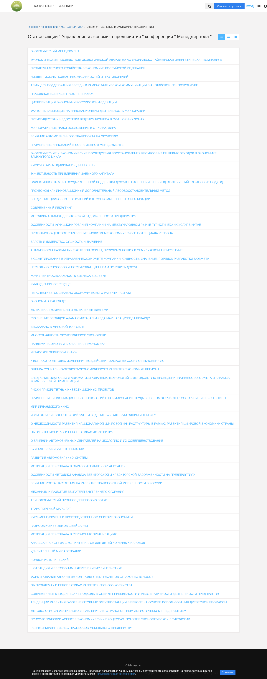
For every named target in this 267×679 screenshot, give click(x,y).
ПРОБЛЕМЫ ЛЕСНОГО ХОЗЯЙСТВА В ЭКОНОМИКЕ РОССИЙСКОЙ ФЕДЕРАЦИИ (88, 68)
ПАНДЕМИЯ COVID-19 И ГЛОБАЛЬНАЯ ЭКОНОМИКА (68, 343)
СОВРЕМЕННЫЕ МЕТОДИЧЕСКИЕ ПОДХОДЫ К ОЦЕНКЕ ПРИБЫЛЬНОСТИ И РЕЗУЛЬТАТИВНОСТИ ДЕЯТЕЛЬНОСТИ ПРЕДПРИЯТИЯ (125, 593)
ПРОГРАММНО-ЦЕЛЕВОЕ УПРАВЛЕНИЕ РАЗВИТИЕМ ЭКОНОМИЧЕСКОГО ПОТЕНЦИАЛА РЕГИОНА (102, 233)
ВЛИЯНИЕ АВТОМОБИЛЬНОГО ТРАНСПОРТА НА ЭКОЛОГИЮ (74, 136)
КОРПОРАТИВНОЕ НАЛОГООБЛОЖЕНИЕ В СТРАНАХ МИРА (73, 127)
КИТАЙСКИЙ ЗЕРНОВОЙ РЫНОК (54, 352)
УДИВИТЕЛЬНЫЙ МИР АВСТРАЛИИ (56, 551)
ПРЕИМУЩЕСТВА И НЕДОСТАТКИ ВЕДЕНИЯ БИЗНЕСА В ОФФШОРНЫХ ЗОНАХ (87, 119)
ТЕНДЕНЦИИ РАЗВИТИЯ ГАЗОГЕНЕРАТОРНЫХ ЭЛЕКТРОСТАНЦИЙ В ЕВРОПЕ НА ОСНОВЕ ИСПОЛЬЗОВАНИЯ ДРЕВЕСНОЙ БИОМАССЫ (129, 602)
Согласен (227, 672)
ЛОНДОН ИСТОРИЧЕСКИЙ (50, 559)
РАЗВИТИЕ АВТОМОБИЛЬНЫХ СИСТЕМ (59, 457)
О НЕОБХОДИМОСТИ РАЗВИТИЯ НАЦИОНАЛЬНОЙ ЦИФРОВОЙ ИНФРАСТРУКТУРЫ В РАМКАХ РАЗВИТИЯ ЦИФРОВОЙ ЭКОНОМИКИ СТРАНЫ (132, 423)
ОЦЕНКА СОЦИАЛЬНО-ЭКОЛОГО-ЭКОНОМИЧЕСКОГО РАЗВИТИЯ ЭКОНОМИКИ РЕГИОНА (95, 369)
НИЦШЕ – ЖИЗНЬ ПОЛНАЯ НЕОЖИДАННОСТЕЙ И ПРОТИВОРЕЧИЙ (79, 76)
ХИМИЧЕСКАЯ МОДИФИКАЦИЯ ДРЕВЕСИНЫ (63, 165)
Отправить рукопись (229, 6)
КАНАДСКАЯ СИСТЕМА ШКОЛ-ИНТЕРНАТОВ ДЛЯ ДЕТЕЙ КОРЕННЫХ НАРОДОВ (88, 542)
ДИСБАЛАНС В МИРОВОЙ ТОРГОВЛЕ (57, 326)
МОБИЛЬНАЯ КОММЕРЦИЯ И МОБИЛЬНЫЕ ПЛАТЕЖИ (69, 309)
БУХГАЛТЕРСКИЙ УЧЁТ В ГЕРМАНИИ (57, 449)
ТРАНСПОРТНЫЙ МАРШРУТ (51, 508)
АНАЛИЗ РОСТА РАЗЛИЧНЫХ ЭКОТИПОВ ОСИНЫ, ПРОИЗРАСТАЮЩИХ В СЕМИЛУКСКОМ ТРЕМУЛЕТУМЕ (107, 250)
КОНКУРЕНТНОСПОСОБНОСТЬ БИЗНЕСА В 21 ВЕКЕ (68, 275)
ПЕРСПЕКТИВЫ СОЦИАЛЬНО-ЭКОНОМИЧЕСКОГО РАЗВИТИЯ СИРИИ (81, 292)
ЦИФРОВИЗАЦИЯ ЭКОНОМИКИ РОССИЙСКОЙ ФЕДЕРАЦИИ (74, 102)
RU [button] (259, 6)
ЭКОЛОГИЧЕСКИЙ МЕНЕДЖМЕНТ (55, 51)
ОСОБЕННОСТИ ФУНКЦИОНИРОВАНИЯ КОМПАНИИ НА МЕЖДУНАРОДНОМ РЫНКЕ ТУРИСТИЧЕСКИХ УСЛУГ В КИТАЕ (116, 224)
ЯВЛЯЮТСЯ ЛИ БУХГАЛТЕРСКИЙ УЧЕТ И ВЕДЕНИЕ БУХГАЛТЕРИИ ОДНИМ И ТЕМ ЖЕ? (93, 415)
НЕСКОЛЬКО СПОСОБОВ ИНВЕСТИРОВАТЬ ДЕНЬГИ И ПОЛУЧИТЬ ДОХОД (84, 267)
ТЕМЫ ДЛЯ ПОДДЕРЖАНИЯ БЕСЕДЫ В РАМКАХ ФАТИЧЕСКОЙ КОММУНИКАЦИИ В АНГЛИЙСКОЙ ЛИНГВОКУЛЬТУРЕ (114, 85)
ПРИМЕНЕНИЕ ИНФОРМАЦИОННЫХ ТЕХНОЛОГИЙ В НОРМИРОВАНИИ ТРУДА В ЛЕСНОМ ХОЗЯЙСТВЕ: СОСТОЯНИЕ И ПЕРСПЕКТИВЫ (128, 398)
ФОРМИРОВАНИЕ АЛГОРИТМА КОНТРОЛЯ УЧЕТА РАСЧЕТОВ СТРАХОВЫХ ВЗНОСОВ (92, 576)
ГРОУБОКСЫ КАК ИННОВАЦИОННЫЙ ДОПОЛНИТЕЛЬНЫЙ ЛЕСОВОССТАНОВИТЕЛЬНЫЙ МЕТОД (100, 190)
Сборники (66, 5)
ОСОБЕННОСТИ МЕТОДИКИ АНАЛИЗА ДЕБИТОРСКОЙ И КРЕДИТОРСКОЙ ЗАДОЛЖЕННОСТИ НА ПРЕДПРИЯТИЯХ (113, 474)
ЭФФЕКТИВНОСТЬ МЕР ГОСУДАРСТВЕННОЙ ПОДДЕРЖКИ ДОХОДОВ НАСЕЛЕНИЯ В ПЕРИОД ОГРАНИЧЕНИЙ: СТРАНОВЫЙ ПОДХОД (127, 182)
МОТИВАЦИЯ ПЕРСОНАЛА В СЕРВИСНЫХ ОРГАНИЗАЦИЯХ (74, 534)
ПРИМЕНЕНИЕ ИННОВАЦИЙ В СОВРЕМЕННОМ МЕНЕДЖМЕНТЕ (77, 144)
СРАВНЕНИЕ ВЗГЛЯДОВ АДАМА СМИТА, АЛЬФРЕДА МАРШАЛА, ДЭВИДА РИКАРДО (90, 318)
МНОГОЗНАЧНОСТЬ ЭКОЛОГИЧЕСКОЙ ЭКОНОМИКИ (68, 335)
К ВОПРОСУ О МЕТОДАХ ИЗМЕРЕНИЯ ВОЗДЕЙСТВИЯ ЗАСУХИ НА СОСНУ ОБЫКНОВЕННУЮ (97, 360)
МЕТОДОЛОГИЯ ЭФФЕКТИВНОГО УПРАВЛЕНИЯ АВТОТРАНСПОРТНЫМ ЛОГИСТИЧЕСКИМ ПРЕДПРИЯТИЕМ (108, 610)
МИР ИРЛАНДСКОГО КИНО (50, 406)
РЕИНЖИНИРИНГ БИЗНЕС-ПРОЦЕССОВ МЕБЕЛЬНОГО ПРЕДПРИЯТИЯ (82, 627)
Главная (33, 26)
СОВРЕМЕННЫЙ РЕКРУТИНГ (51, 207)
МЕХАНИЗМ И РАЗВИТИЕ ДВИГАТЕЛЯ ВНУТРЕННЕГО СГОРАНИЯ (77, 491)
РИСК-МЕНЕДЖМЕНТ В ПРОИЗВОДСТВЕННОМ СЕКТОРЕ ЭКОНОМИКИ (82, 517)
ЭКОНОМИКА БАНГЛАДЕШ (49, 301)
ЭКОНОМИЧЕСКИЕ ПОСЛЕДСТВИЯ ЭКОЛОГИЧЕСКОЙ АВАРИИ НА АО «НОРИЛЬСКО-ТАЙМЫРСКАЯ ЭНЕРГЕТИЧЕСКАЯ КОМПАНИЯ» (126, 59)
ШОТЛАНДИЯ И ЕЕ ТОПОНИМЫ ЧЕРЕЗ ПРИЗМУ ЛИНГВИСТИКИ (76, 568)
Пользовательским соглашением (115, 673)
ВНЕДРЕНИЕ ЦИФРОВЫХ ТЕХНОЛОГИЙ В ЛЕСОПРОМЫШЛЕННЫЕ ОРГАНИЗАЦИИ (90, 199)
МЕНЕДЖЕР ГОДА (72, 26)
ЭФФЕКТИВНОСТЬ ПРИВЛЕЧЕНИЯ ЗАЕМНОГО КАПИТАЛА (72, 173)
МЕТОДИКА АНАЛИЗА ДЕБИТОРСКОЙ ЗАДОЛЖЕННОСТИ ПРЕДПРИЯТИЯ (83, 216)
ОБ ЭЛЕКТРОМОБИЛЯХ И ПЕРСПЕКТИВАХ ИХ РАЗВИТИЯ (72, 432)
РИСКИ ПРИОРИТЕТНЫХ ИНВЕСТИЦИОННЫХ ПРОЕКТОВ (72, 389)
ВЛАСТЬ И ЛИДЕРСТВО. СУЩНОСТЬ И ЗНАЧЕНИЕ (66, 241)
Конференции (44, 5)
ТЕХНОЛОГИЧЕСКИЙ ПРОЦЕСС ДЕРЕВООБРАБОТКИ (69, 500)
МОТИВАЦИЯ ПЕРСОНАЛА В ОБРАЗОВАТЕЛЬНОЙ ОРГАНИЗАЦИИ (78, 466)
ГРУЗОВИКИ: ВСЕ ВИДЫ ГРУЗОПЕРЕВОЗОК (62, 93)
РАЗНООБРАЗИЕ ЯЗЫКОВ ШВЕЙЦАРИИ (59, 525)
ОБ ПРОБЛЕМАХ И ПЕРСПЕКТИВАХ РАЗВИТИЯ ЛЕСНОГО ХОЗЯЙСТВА (81, 585)
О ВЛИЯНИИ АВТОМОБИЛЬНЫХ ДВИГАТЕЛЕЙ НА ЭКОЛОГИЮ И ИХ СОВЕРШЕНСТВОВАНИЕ (97, 440)
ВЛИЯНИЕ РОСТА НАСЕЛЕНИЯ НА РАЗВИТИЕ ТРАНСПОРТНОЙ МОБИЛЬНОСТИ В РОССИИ (96, 483)
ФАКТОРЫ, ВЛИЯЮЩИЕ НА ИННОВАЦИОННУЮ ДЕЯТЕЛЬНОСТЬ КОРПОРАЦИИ (88, 110)
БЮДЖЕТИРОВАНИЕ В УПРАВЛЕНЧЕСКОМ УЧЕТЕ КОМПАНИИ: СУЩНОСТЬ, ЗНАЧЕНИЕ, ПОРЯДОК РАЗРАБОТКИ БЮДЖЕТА (120, 258)
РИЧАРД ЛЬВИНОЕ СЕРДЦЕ (51, 284)
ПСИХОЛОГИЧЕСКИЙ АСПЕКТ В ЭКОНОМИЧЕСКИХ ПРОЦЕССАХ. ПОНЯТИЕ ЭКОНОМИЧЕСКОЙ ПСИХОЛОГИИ (110, 619)
